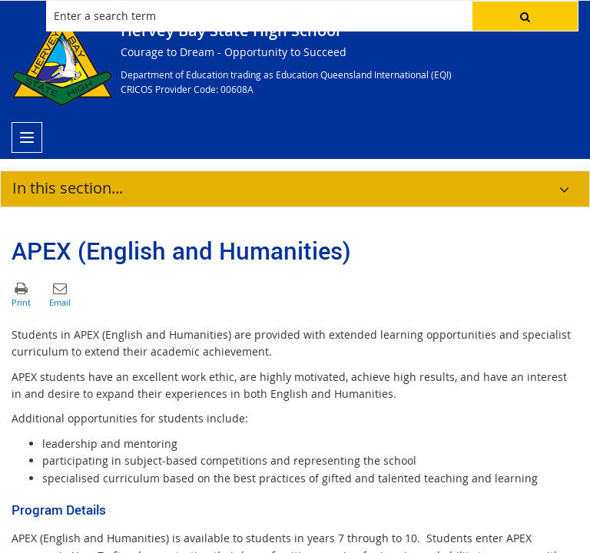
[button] (525, 16)
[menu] (27, 137)
